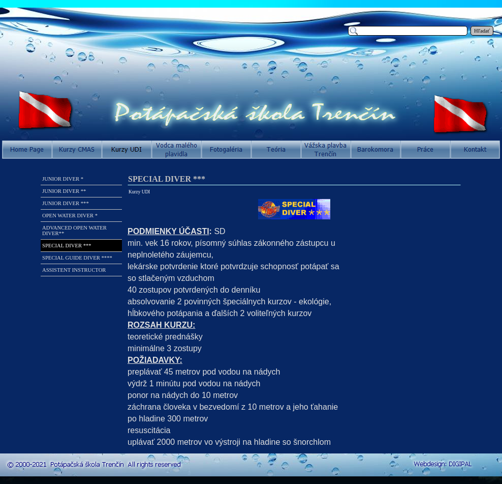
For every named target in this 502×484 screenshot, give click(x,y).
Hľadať (482, 31)
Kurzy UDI (139, 191)
